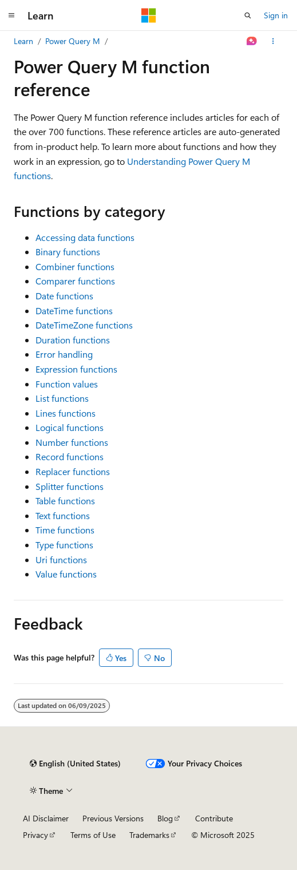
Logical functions (69, 427)
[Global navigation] (11, 15)
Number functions (71, 442)
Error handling (64, 354)
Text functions (62, 515)
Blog (165, 818)
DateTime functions (74, 310)
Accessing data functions (84, 237)
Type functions (64, 545)
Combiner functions (74, 266)
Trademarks (149, 834)
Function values (66, 384)
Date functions (64, 296)
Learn (23, 40)
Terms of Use (93, 834)
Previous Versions (113, 818)
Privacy (35, 834)
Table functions (65, 501)
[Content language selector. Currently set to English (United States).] (75, 763)
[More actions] (273, 41)
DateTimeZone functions (84, 325)
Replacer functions (72, 471)
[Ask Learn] (252, 41)
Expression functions (76, 369)
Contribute (214, 818)
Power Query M (72, 40)
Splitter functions (69, 486)
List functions (62, 398)
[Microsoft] (148, 15)
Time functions (64, 530)
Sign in (276, 15)
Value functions (66, 574)
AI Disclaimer (46, 818)
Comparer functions (75, 281)
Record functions (69, 456)
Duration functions (72, 340)
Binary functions (67, 252)
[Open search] (247, 15)
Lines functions (65, 413)
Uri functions (61, 559)
